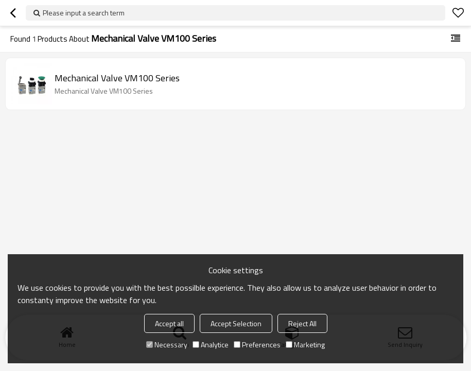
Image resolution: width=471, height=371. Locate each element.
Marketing (305, 344)
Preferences (257, 344)
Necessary (166, 344)
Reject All (302, 323)
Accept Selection (236, 323)
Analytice (211, 344)
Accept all (169, 323)
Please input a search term (84, 12)
